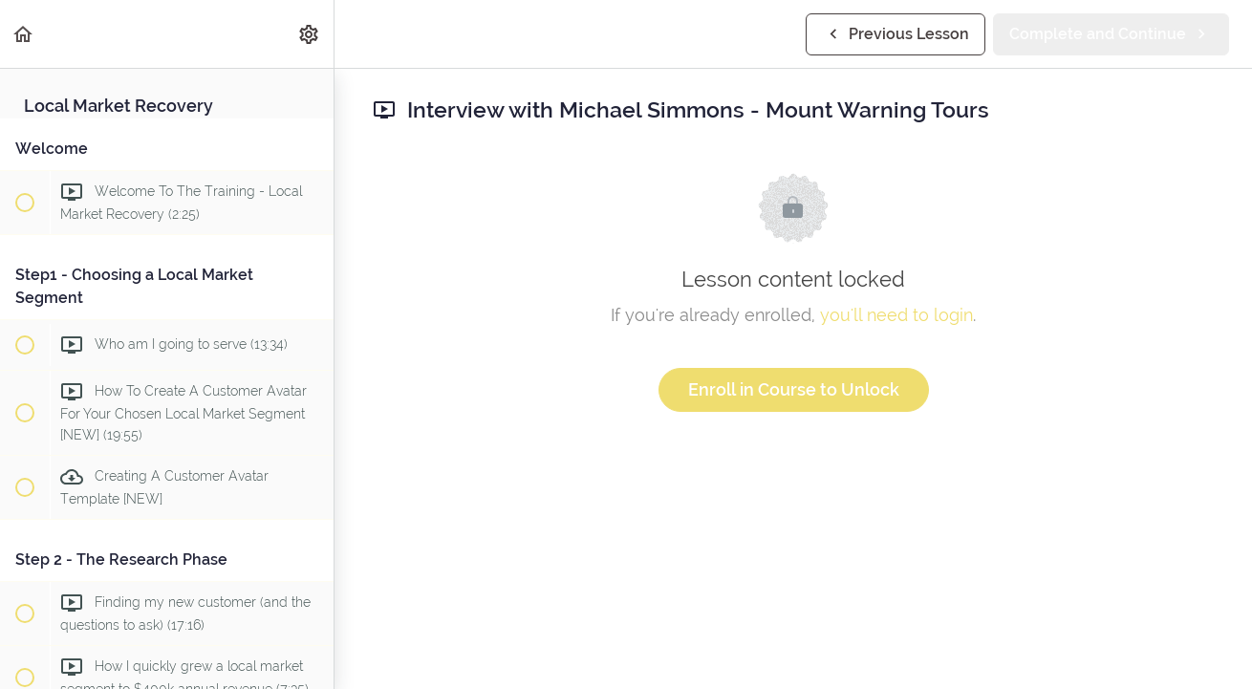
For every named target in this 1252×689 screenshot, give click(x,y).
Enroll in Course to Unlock (793, 389)
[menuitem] (310, 34)
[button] (24, 34)
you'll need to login (896, 315)
